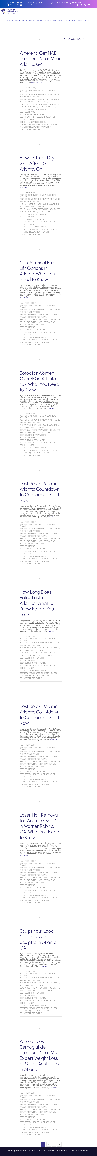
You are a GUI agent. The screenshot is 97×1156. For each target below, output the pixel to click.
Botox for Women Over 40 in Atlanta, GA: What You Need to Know (39, 381)
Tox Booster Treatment (31, 129)
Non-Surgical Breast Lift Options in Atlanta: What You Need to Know (40, 271)
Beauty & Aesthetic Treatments (34, 104)
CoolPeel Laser (27, 119)
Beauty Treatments (28, 107)
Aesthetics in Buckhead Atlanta (34, 94)
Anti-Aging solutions (30, 96)
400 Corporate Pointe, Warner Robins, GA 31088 (53, 3)
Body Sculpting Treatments (33, 109)
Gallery (87, 21)
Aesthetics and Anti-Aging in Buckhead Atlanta (38, 91)
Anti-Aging (73, 21)
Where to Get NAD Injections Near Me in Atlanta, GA (41, 58)
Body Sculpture (27, 112)
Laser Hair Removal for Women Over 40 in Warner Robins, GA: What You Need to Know (39, 826)
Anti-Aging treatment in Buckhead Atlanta (39, 99)
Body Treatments (28, 117)
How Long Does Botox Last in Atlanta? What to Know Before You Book (37, 603)
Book (80, 21)
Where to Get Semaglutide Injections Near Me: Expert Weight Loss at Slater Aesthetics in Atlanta (39, 1055)
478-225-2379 (14, 5)
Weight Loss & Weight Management (54, 21)
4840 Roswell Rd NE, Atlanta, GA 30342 (22, 3)
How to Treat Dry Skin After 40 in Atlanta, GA (37, 163)
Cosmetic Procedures (30, 124)
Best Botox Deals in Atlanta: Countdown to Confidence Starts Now (40, 492)
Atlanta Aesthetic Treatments (33, 102)
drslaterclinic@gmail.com (31, 5)
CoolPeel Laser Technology (33, 122)
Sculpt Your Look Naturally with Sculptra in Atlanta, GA (38, 939)
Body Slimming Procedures (32, 114)
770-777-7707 (76, 3)
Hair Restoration (33, 21)
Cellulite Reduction (46, 117)
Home (8, 21)
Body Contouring (46, 107)
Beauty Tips (55, 104)
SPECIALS (22, 21)
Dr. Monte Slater (49, 124)
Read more (35, 83)
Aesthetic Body (28, 87)
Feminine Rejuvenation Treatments (36, 127)
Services (15, 21)
